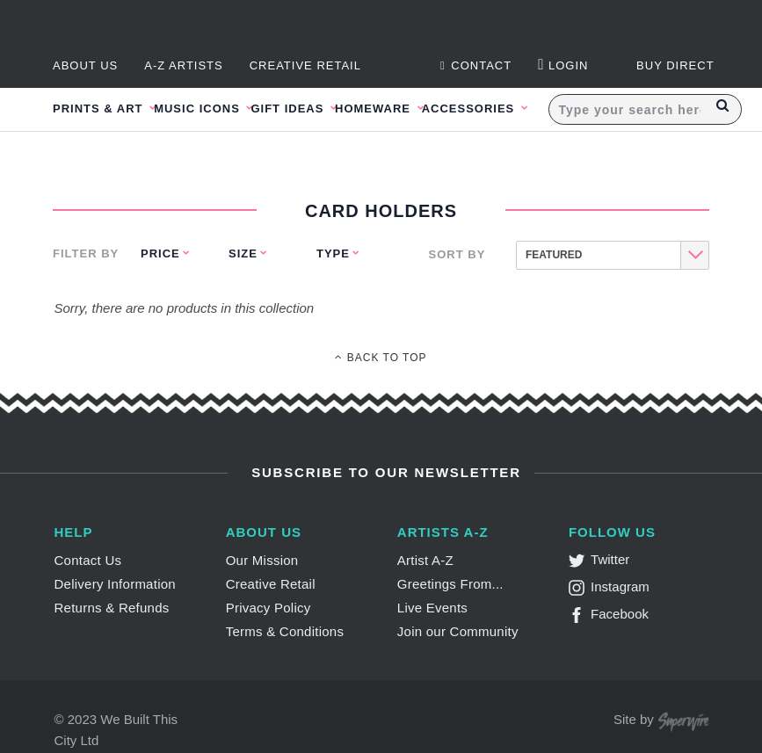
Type (333, 253)
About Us (85, 65)
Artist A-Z (425, 560)
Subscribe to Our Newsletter (383, 472)
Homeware (375, 108)
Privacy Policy (268, 607)
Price (160, 253)
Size (243, 253)
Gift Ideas (289, 108)
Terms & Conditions (285, 631)
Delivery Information (115, 583)
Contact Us (88, 560)
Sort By (457, 254)
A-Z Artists (183, 65)
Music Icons (198, 108)
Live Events (432, 607)
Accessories (470, 108)
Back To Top (380, 357)
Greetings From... (450, 583)
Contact (476, 65)
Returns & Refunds (112, 607)
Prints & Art (100, 108)
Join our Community (458, 631)
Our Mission (262, 560)
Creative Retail (305, 65)
